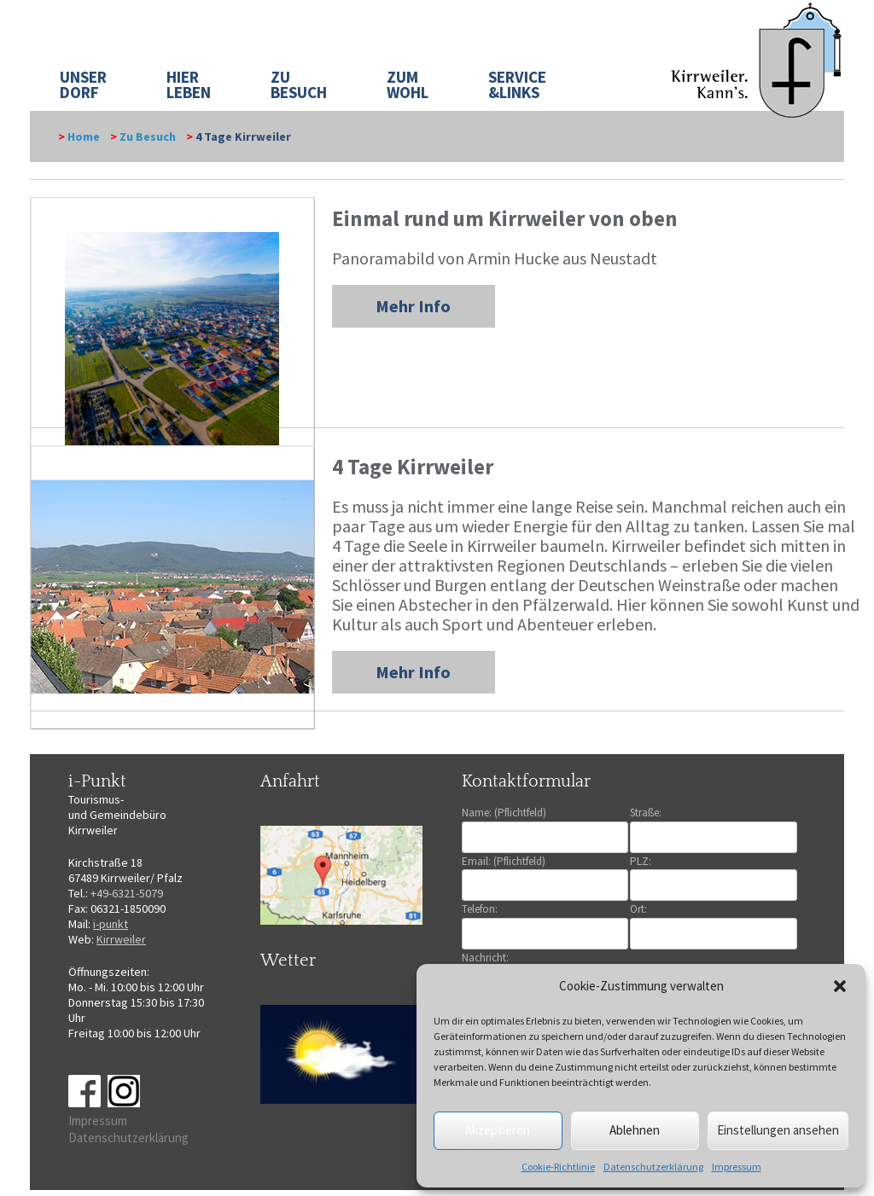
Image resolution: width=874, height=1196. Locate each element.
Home (83, 136)
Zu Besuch (147, 136)
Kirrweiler (121, 939)
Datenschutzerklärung (653, 1166)
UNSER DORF (83, 84)
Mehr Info (413, 305)
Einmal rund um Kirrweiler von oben (505, 218)
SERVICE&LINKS (517, 84)
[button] (839, 986)
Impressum (736, 1166)
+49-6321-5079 (126, 893)
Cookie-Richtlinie (558, 1166)
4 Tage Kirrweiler (412, 466)
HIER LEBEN (188, 84)
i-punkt (110, 924)
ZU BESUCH (299, 84)
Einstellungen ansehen (778, 1130)
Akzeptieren (497, 1130)
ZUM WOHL (407, 84)
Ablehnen (634, 1130)
